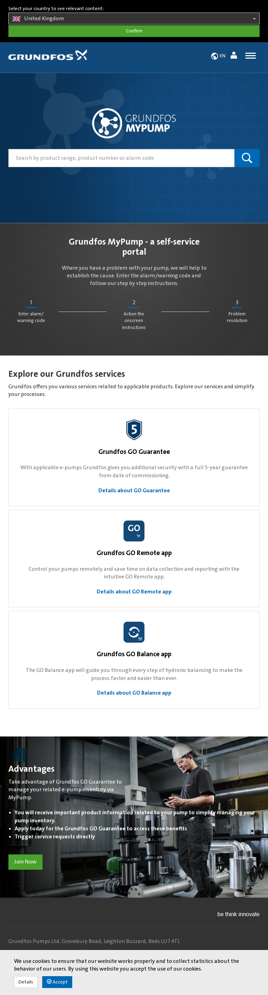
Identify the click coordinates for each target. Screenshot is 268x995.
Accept (57, 982)
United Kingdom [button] (134, 19)
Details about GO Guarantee (134, 490)
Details (25, 982)
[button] (234, 56)
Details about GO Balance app (134, 693)
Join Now (25, 862)
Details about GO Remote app (134, 592)
